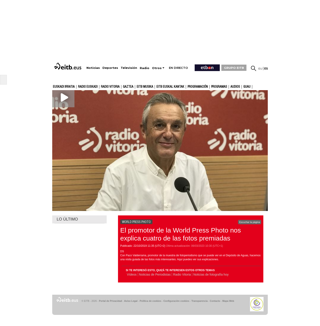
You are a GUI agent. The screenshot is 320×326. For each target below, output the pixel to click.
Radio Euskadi (88, 87)
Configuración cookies (176, 301)
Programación (198, 87)
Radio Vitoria (110, 87)
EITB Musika (145, 87)
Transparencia (199, 301)
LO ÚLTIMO (67, 219)
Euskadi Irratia (64, 87)
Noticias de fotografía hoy (211, 274)
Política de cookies (150, 301)
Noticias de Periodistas (155, 274)
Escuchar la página (249, 222)
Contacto (215, 301)
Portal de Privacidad (110, 301)
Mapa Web (228, 301)
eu (260, 68)
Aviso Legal (131, 301)
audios (235, 87)
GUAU (246, 87)
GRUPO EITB (234, 68)
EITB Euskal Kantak (170, 87)
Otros (157, 68)
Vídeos (132, 274)
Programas (219, 87)
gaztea (128, 87)
